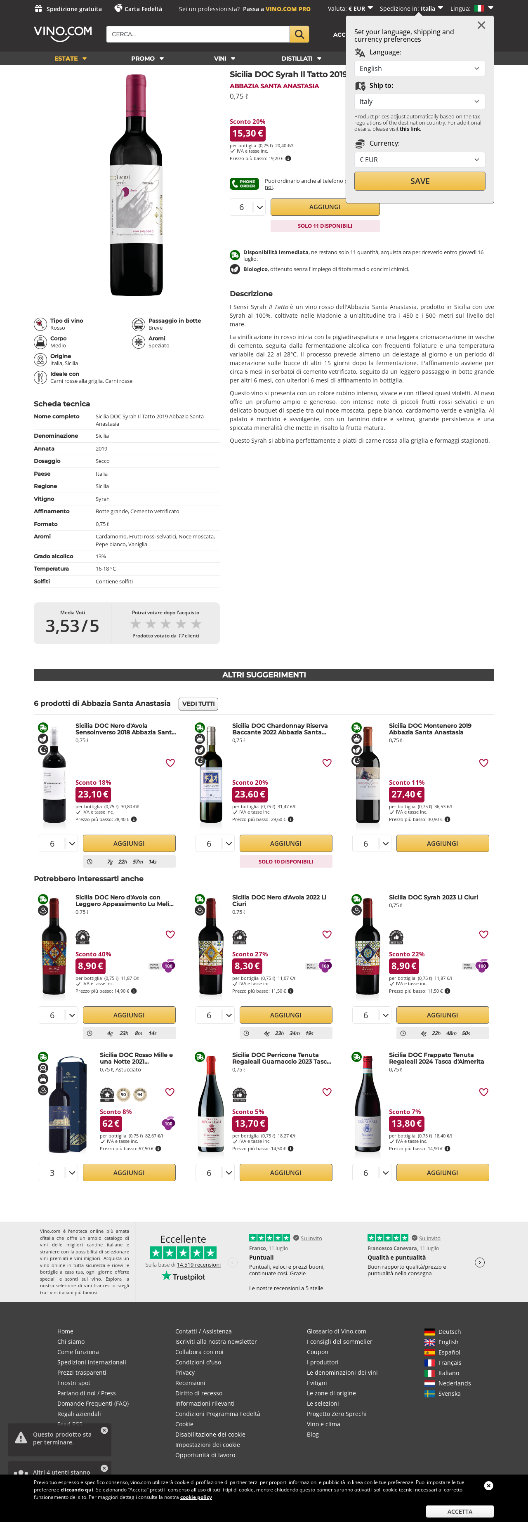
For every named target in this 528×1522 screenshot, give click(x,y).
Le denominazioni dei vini (342, 1372)
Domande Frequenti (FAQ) (93, 1403)
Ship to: (373, 86)
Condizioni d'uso (198, 1362)
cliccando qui (77, 1489)
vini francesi (97, 1285)
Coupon (317, 1352)
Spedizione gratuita (74, 9)
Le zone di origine (331, 1393)
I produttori (323, 1362)
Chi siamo (71, 1341)
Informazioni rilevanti (205, 1403)
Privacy (185, 1372)
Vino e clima (323, 1424)
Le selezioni (323, 1403)
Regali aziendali (79, 1414)
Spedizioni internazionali (91, 1362)
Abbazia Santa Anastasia (274, 86)
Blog (313, 1434)
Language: (377, 52)
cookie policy (196, 1497)
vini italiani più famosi (73, 1292)
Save (420, 180)
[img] (170, 762)
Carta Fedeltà (143, 9)
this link (410, 128)
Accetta (460, 1511)
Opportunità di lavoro (205, 1455)
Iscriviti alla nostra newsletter (216, 1341)
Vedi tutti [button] (198, 704)
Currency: (377, 144)
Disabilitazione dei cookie (210, 1434)
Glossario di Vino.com (336, 1331)
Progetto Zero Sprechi (337, 1414)
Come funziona (78, 1352)
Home (65, 1331)
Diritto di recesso (198, 1393)
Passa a (277, 9)
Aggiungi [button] (325, 207)
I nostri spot (73, 1383)
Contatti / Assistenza (203, 1331)
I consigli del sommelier (339, 1341)
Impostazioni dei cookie (207, 1445)
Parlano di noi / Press (86, 1393)
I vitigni (317, 1383)
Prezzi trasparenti (81, 1372)
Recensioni (190, 1383)
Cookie (184, 1424)
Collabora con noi (199, 1352)
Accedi (345, 34)
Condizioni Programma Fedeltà (217, 1414)
